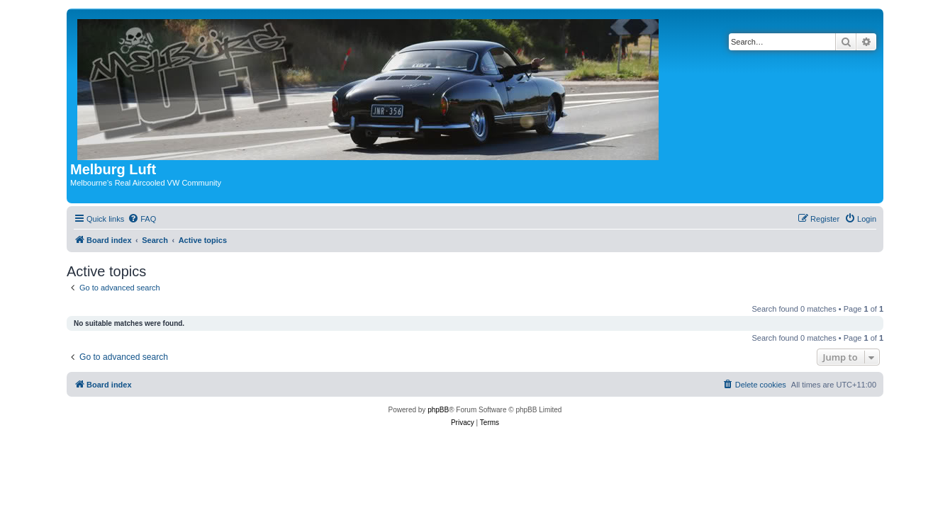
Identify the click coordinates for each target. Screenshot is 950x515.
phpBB (438, 410)
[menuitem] (142, 218)
